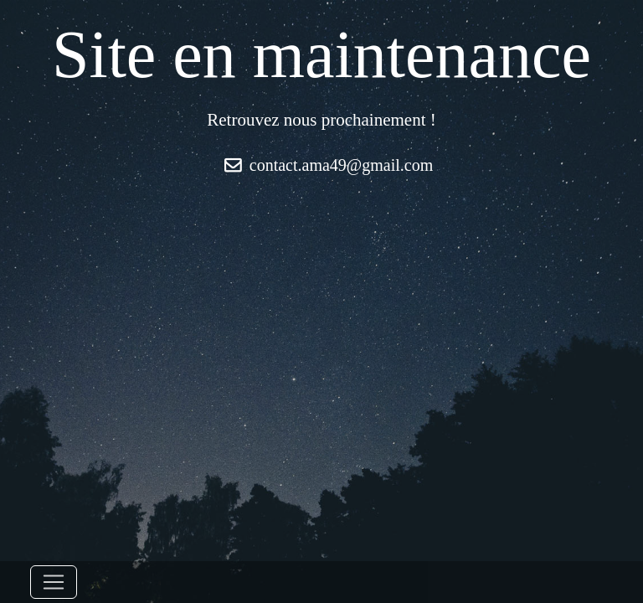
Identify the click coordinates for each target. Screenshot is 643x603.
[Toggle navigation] (53, 582)
